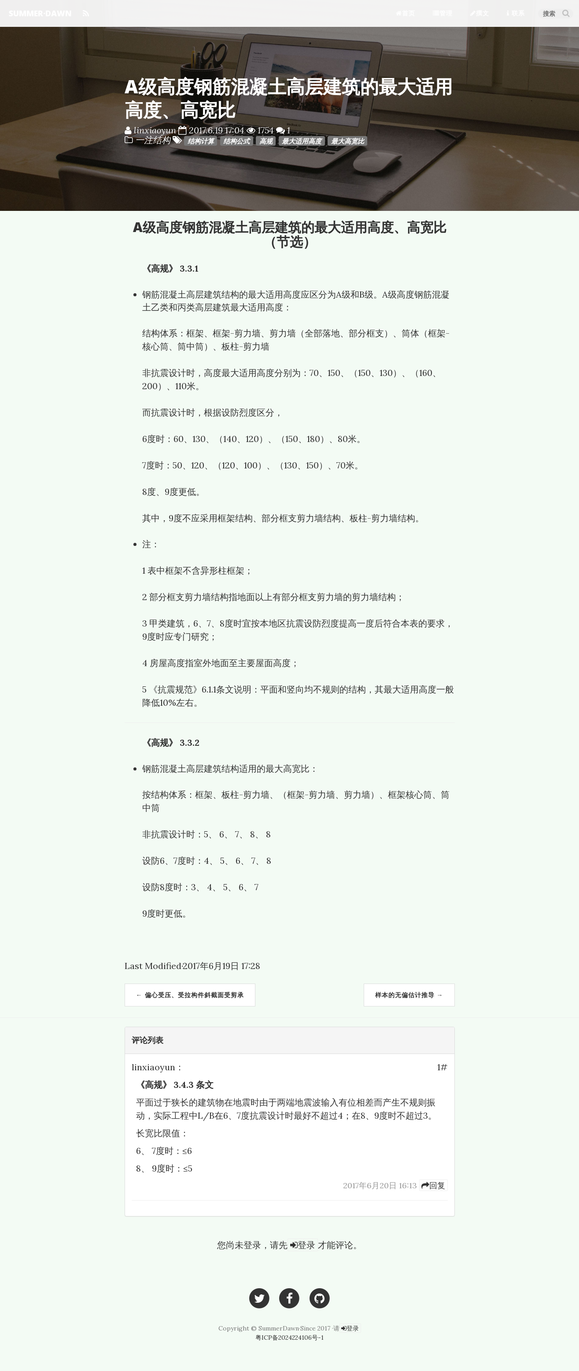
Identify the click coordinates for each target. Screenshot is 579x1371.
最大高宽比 (347, 140)
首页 (405, 13)
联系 (516, 13)
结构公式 (236, 140)
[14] (433, 1185)
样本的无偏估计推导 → (409, 995)
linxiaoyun (155, 130)
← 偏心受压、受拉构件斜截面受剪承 (190, 995)
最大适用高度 (301, 140)
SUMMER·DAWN (40, 13)
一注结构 (154, 139)
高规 (266, 140)
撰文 (479, 13)
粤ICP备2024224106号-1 (289, 1338)
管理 (443, 13)
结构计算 (201, 140)
